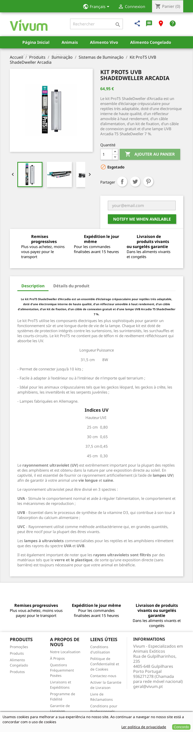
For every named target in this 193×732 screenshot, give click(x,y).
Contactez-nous (103, 675)
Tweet (135, 182)
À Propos (60, 54)
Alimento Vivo (104, 42)
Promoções (19, 646)
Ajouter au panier (150, 154)
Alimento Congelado (150, 42)
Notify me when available (142, 219)
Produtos (17, 671)
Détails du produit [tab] (71, 286)
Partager (122, 182)
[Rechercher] (96, 24)
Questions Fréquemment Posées (62, 670)
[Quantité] (106, 154)
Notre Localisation (65, 651)
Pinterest (148, 182)
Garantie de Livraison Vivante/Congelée (64, 711)
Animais (70, 42)
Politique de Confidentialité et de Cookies (104, 664)
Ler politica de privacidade (143, 726)
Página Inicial (36, 42)
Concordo (181, 727)
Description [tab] (32, 286)
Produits (30, 54)
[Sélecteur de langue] (97, 7)
